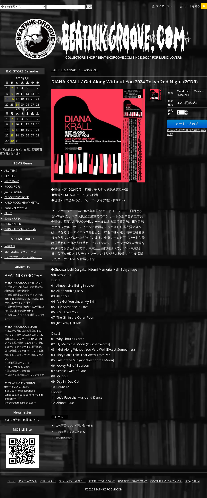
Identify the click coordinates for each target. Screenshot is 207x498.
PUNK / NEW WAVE (15, 208)
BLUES (8, 213)
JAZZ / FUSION (13, 192)
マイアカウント (165, 6)
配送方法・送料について (133, 481)
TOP (54, 70)
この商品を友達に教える (70, 432)
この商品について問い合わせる (74, 425)
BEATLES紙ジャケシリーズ (20, 252)
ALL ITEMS (10, 170)
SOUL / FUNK (12, 218)
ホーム (12, 481)
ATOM (196, 481)
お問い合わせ (48, 481)
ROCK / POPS (69, 70)
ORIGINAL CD (12, 224)
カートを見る (195, 6)
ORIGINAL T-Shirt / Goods (20, 229)
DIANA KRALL (89, 70)
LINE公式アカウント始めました (23, 257)
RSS (187, 481)
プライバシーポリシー (72, 481)
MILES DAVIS (11, 181)
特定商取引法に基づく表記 (166, 481)
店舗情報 (9, 246)
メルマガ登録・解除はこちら (21, 420)
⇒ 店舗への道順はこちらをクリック (24, 374)
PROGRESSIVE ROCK (16, 197)
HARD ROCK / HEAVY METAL (21, 202)
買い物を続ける (65, 438)
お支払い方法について (102, 481)
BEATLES (9, 176)
